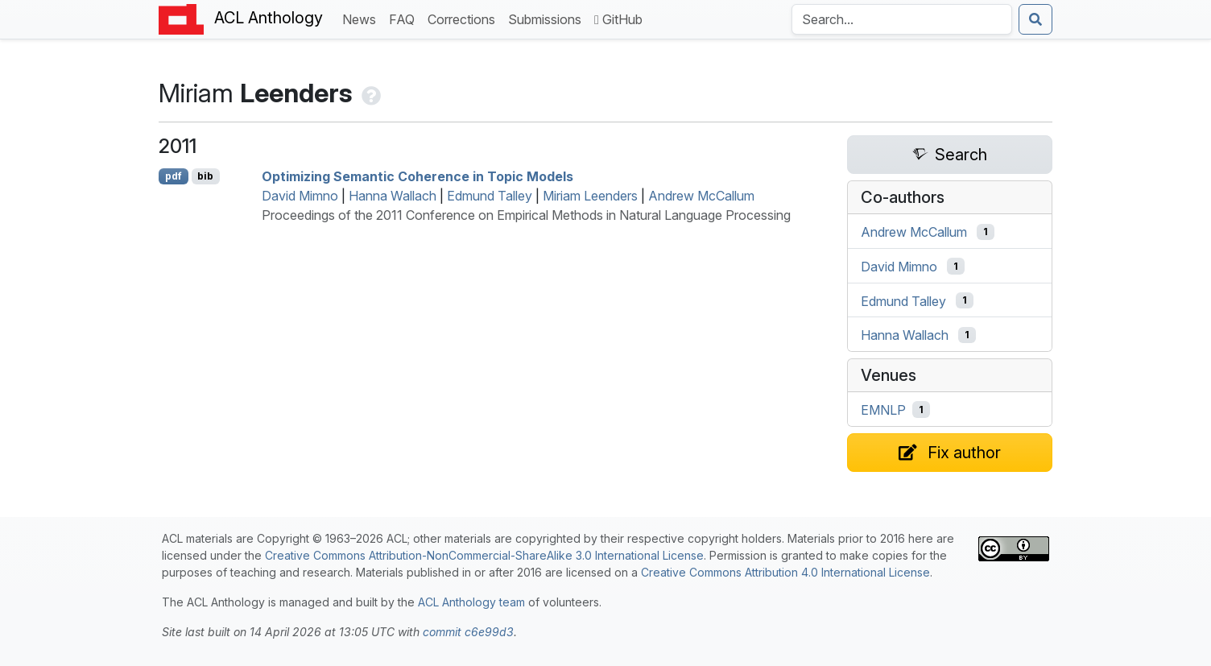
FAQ (405, 18)
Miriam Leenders (590, 196)
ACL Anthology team (471, 602)
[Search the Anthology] (901, 19)
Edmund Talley (489, 196)
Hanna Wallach (392, 196)
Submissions (548, 18)
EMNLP (883, 410)
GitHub (618, 19)
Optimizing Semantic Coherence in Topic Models (417, 176)
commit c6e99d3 (468, 632)
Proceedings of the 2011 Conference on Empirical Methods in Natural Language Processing (526, 215)
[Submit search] (1035, 19)
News (362, 18)
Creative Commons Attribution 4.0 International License (785, 572)
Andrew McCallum (701, 196)
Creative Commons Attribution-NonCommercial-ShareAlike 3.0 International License (484, 555)
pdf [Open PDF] (173, 176)
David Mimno (300, 196)
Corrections (465, 18)
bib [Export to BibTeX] (205, 176)
